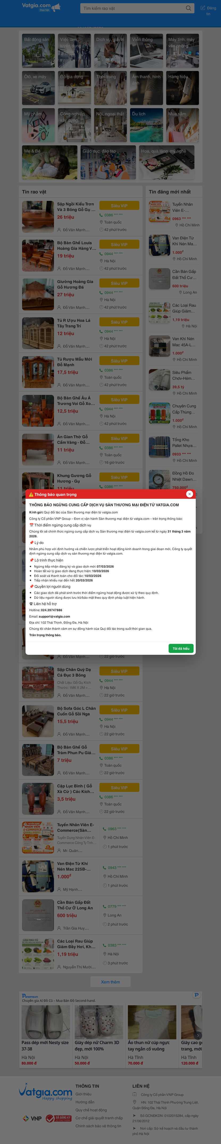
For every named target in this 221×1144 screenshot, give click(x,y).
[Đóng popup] (189, 494)
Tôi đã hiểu (181, 648)
